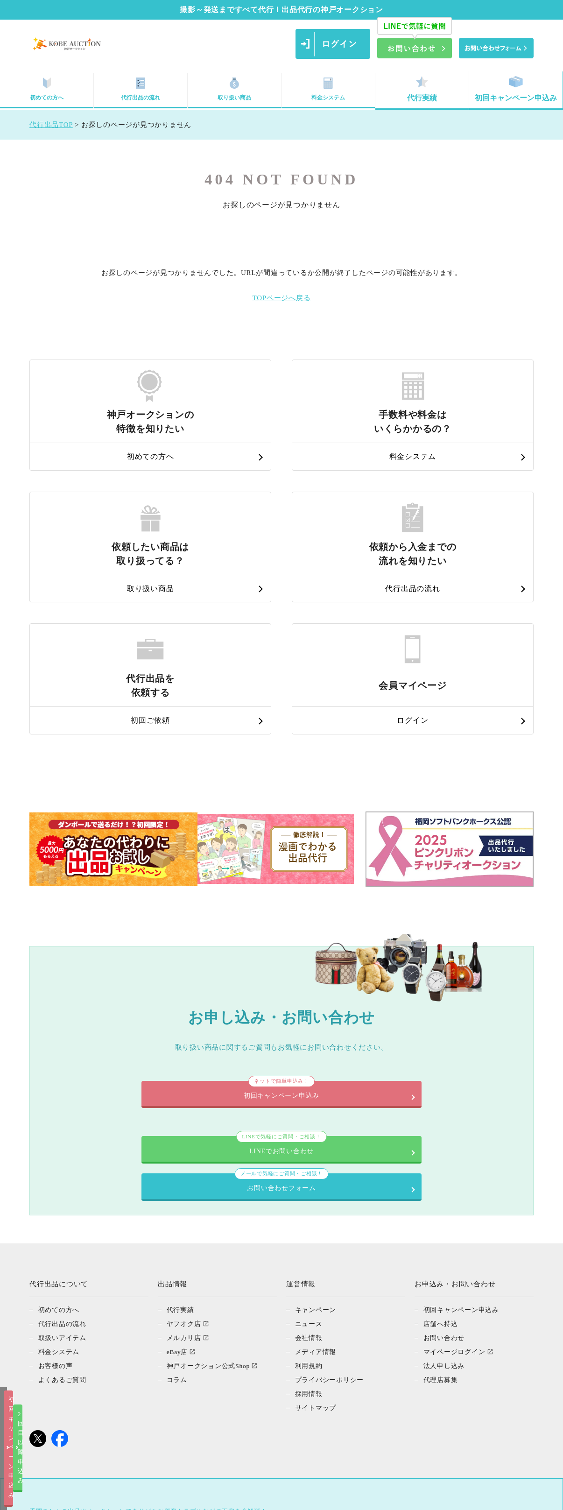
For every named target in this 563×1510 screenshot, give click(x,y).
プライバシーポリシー (332, 1226)
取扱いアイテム (64, 1184)
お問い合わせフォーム (400, 1022)
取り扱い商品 (234, 89)
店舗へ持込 (441, 1170)
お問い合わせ (445, 1184)
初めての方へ (46, 89)
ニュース (309, 1170)
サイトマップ (317, 1254)
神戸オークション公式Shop (211, 1212)
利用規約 (309, 1212)
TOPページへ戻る (282, 298)
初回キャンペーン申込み (516, 89)
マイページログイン (456, 1198)
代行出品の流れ (140, 89)
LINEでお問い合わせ (162, 1022)
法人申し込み (445, 1212)
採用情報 (309, 1240)
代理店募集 (441, 1226)
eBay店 (178, 1198)
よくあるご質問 (64, 1226)
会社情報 (309, 1184)
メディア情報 (317, 1198)
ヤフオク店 (185, 1170)
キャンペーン (317, 1156)
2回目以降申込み (376, 1495)
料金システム (328, 89)
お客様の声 (56, 1212)
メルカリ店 (185, 1184)
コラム (178, 1226)
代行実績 (422, 89)
